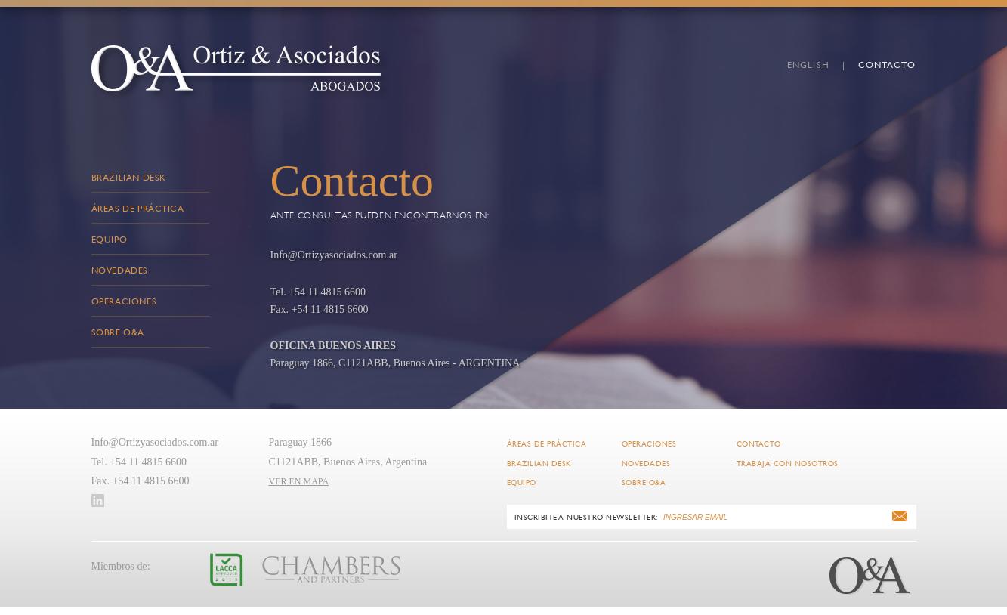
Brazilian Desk (128, 177)
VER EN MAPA (299, 481)
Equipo (109, 239)
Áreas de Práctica (137, 208)
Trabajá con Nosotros (788, 463)
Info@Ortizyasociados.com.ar (154, 442)
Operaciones (124, 301)
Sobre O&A (117, 331)
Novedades (119, 270)
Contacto (887, 64)
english (808, 64)
